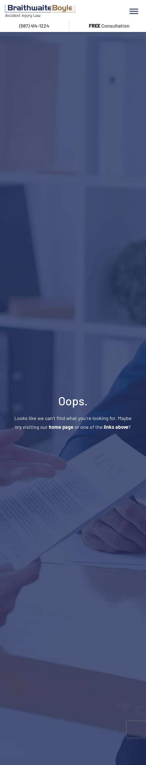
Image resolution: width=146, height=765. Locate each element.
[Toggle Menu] (133, 11)
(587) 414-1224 (34, 26)
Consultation (109, 26)
